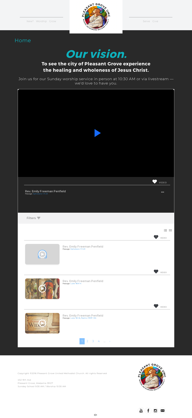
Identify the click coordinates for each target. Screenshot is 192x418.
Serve (146, 21)
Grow (52, 21)
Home (23, 40)
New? (30, 21)
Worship (41, 21)
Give (155, 21)
